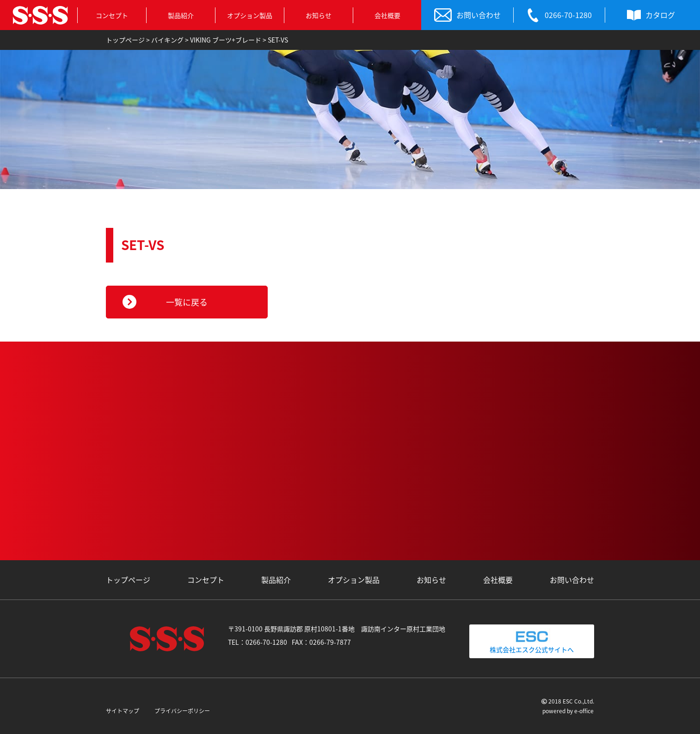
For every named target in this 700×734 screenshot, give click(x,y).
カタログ (651, 15)
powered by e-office (568, 711)
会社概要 (387, 15)
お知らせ (319, 15)
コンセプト (112, 15)
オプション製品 (249, 15)
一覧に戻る (187, 302)
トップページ (128, 579)
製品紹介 (181, 15)
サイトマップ (122, 711)
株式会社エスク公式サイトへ (532, 641)
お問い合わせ (467, 15)
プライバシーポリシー (182, 711)
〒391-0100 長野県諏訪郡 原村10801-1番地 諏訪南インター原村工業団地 (336, 628)
